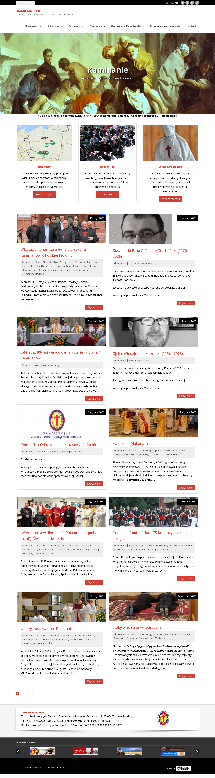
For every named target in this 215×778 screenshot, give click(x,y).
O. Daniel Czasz (158, 454)
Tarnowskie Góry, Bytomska (37, 265)
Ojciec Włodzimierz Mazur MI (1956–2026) (148, 353)
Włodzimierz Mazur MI (140, 360)
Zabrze (85, 265)
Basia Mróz (134, 545)
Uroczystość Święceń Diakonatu (47, 628)
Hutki (70, 261)
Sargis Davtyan (160, 549)
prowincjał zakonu (43, 553)
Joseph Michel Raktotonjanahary (131, 454)
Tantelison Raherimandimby (37, 643)
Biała (45, 261)
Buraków (54, 261)
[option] (42, 751)
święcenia (172, 454)
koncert (163, 545)
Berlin (38, 261)
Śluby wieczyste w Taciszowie (137, 627)
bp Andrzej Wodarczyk (166, 450)
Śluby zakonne (146, 638)
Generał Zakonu (47, 269)
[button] (18, 751)
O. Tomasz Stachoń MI (141, 263)
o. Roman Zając (81, 549)
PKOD (147, 549)
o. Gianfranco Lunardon (69, 269)
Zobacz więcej (44, 194)
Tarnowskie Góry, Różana (66, 265)
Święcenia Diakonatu (130, 443)
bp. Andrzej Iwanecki (73, 635)
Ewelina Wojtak (150, 545)
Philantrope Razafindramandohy (39, 639)
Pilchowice (80, 261)
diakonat (183, 450)
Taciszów (92, 261)
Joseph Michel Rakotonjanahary (55, 549)
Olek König (174, 545)
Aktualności (28, 261)
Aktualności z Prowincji (47, 364)
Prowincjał (66, 451)
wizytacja (39, 273)
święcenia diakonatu (80, 639)
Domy (63, 261)
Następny (34, 693)
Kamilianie (170, 634)
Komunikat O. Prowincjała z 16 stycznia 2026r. (59, 444)
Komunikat (53, 451)
